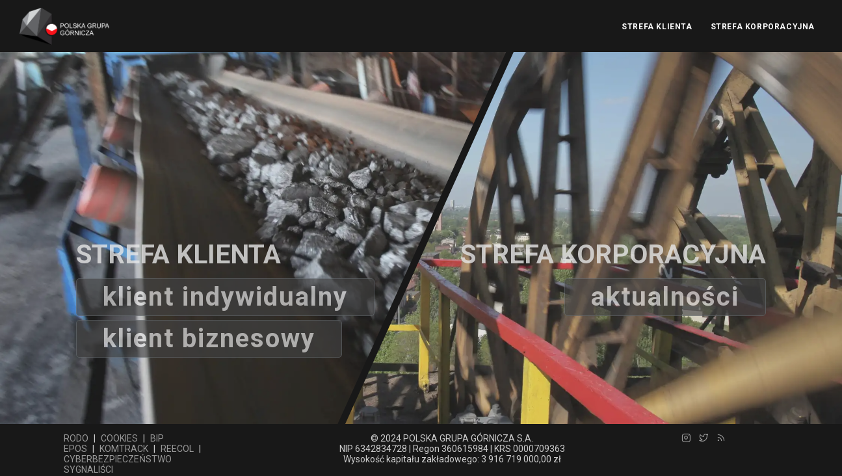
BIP (157, 438)
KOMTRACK (123, 448)
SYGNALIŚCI (88, 469)
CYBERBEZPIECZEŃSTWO (118, 459)
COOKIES (119, 438)
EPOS (75, 448)
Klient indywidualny (225, 297)
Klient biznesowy (209, 338)
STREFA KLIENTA (657, 26)
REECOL (177, 448)
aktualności (665, 297)
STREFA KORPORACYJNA (763, 26)
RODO (76, 438)
